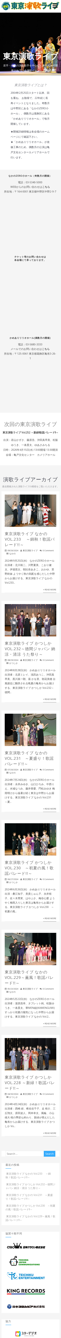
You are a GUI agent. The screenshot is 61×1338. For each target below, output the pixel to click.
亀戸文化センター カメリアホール (34, 455)
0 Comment (48, 550)
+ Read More (49, 589)
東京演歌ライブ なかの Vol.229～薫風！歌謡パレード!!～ (29, 977)
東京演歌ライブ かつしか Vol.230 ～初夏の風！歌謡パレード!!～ (29, 868)
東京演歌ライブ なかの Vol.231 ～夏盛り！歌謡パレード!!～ (29, 758)
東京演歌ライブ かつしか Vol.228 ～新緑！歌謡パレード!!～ (30, 1082)
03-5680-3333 (34, 344)
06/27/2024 (12, 879)
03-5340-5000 (34, 182)
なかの (12, 553)
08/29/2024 (12, 660)
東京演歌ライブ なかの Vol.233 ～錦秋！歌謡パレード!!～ (30, 539)
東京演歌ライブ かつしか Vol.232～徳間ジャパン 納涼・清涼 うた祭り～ (30, 648)
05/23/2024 (12, 988)
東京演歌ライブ (30, 550)
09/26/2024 (12, 550)
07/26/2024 (12, 769)
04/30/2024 (12, 1094)
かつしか (13, 663)
